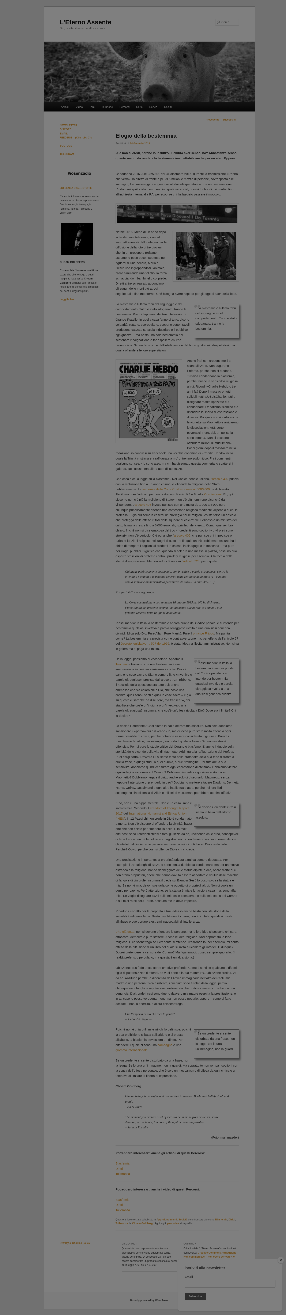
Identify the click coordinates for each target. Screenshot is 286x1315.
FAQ (173, 710)
